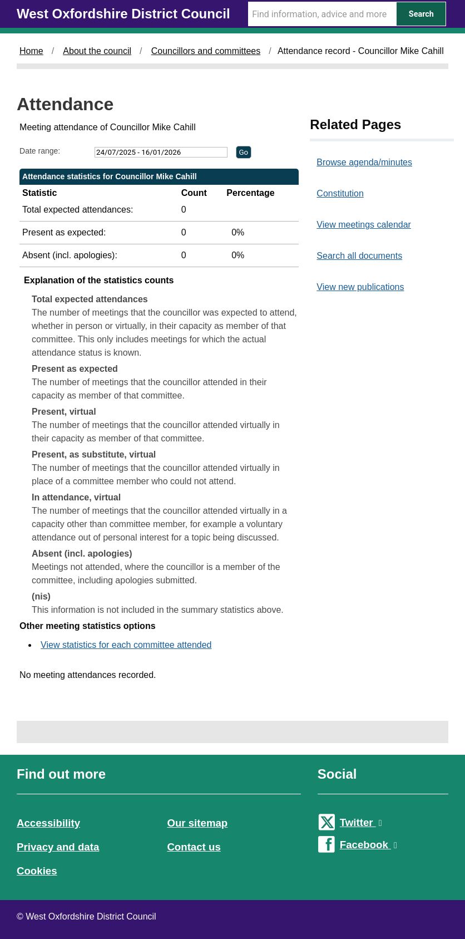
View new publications (360, 287)
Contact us (193, 847)
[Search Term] (322, 14)
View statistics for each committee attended (126, 645)
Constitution (340, 193)
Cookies (37, 871)
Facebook (368, 844)
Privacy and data (58, 847)
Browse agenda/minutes (364, 162)
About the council (97, 51)
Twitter (361, 822)
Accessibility (48, 823)
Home (31, 51)
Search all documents (359, 255)
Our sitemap (197, 823)
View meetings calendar (363, 224)
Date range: (39, 150)
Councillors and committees (206, 51)
